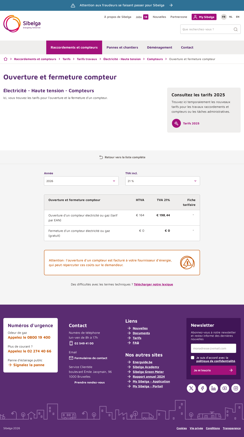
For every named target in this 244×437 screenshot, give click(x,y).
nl (230, 16)
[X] (191, 388)
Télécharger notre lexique (153, 284)
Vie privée (196, 428)
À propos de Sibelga (117, 16)
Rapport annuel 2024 (146, 376)
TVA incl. (131, 173)
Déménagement (159, 47)
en (237, 16)
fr (223, 16)
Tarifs (134, 338)
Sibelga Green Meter (145, 371)
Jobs (142, 17)
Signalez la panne (26, 365)
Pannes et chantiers (122, 47)
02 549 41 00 (81, 343)
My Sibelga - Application (148, 381)
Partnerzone (178, 16)
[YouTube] (224, 388)
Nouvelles (159, 16)
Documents (138, 333)
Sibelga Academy (143, 367)
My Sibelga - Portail (145, 386)
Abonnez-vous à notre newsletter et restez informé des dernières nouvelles (213, 336)
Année (48, 173)
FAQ (133, 342)
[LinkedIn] (213, 388)
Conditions (213, 428)
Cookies (182, 428)
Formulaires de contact (88, 358)
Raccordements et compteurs (74, 47)
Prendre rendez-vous (87, 382)
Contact (187, 47)
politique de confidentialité (215, 361)
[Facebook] (202, 388)
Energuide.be (139, 362)
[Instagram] (235, 388)
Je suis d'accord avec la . (216, 359)
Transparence (232, 428)
